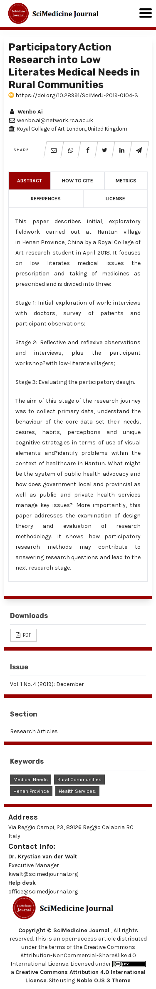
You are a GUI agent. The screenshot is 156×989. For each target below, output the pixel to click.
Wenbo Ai (25, 111)
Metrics (126, 181)
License (115, 199)
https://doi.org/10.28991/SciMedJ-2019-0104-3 (73, 95)
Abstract (29, 181)
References (46, 199)
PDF (26, 635)
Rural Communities (79, 779)
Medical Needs (30, 779)
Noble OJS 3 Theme (103, 980)
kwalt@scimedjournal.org (43, 874)
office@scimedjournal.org (43, 891)
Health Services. (77, 791)
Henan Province (31, 791)
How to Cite (77, 181)
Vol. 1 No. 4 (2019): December (47, 684)
